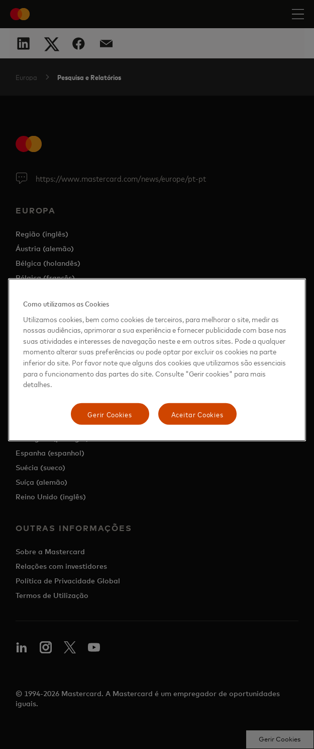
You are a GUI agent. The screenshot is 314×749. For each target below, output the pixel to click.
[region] (157, 359)
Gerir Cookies (109, 414)
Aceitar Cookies (197, 414)
